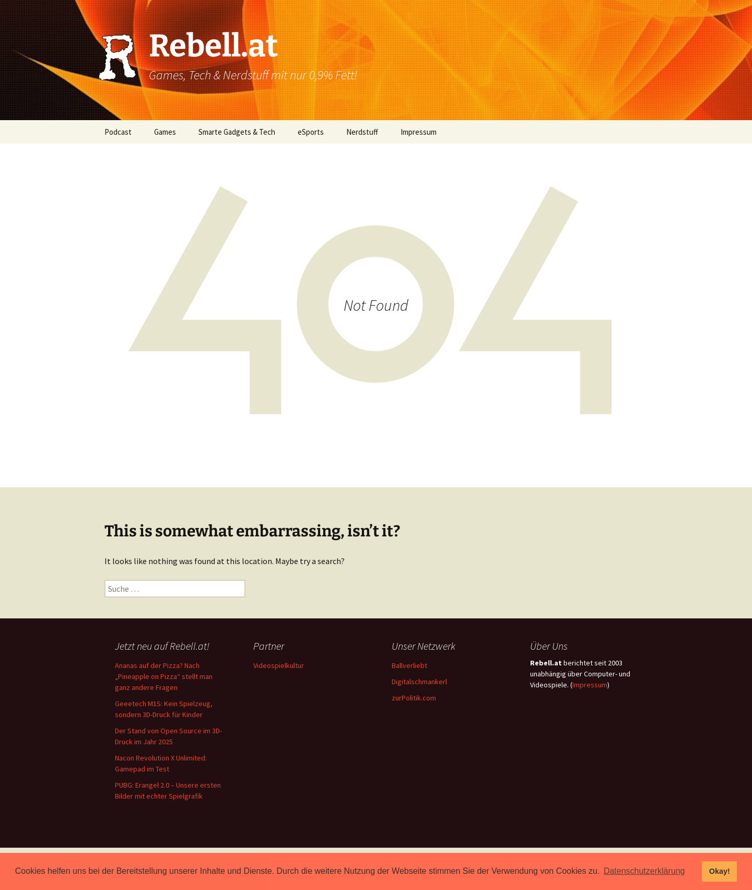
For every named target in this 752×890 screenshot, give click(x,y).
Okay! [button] (719, 871)
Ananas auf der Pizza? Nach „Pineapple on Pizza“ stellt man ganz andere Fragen (164, 676)
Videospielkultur (278, 665)
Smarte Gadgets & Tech (236, 132)
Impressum (419, 132)
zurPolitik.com (414, 697)
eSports (311, 132)
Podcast (118, 132)
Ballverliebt (409, 665)
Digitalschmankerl (419, 681)
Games (165, 132)
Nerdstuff (362, 132)
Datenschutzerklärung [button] (644, 870)
